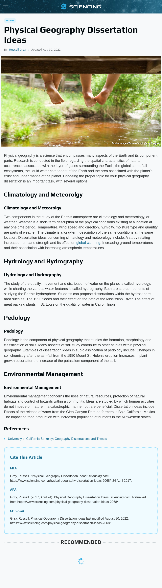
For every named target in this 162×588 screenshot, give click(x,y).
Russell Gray (17, 49)
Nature (10, 20)
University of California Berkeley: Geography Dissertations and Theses (57, 438)
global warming (88, 243)
